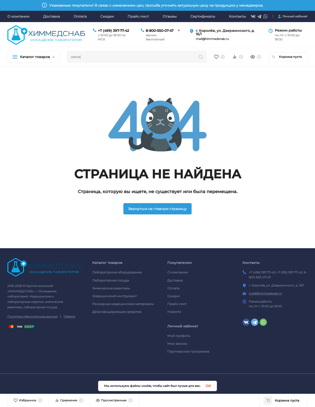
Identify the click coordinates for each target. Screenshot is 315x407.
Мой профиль (178, 336)
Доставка (175, 280)
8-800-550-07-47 (159, 30)
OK (208, 386)
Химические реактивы (111, 288)
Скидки (173, 296)
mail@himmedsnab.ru (265, 293)
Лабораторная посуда (110, 280)
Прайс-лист (177, 304)
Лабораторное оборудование (117, 272)
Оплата (173, 288)
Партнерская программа (188, 351)
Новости (174, 312)
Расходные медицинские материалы (123, 304)
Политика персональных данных (32, 316)
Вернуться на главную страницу (157, 209)
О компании (177, 272)
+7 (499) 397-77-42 (113, 30)
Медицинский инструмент (114, 296)
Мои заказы (177, 343)
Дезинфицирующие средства (116, 312)
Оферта (69, 316)
